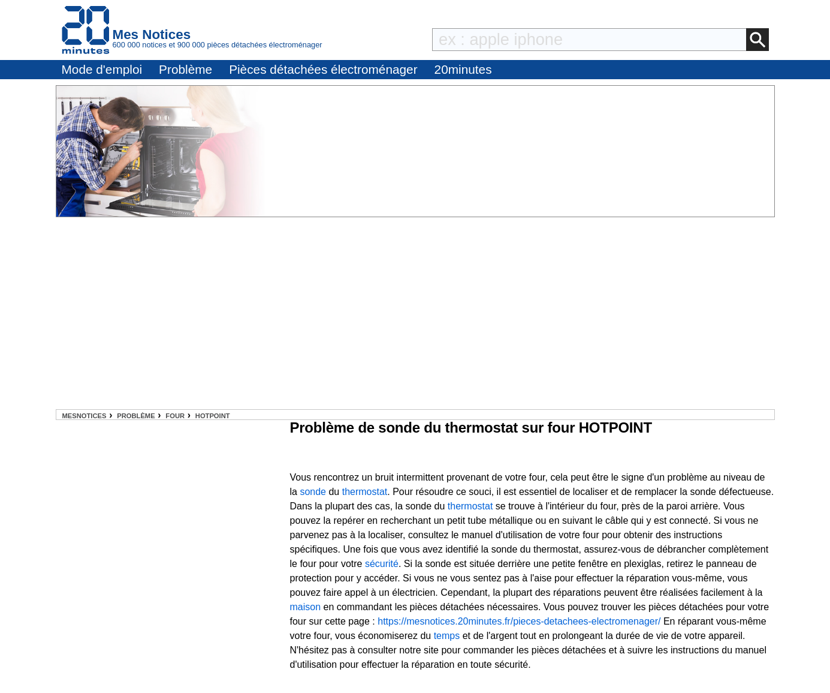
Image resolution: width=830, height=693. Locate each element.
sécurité (382, 564)
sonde (313, 492)
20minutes (463, 69)
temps (447, 636)
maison (305, 607)
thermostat (365, 492)
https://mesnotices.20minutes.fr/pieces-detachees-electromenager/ (519, 621)
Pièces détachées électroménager (323, 69)
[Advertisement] (415, 313)
